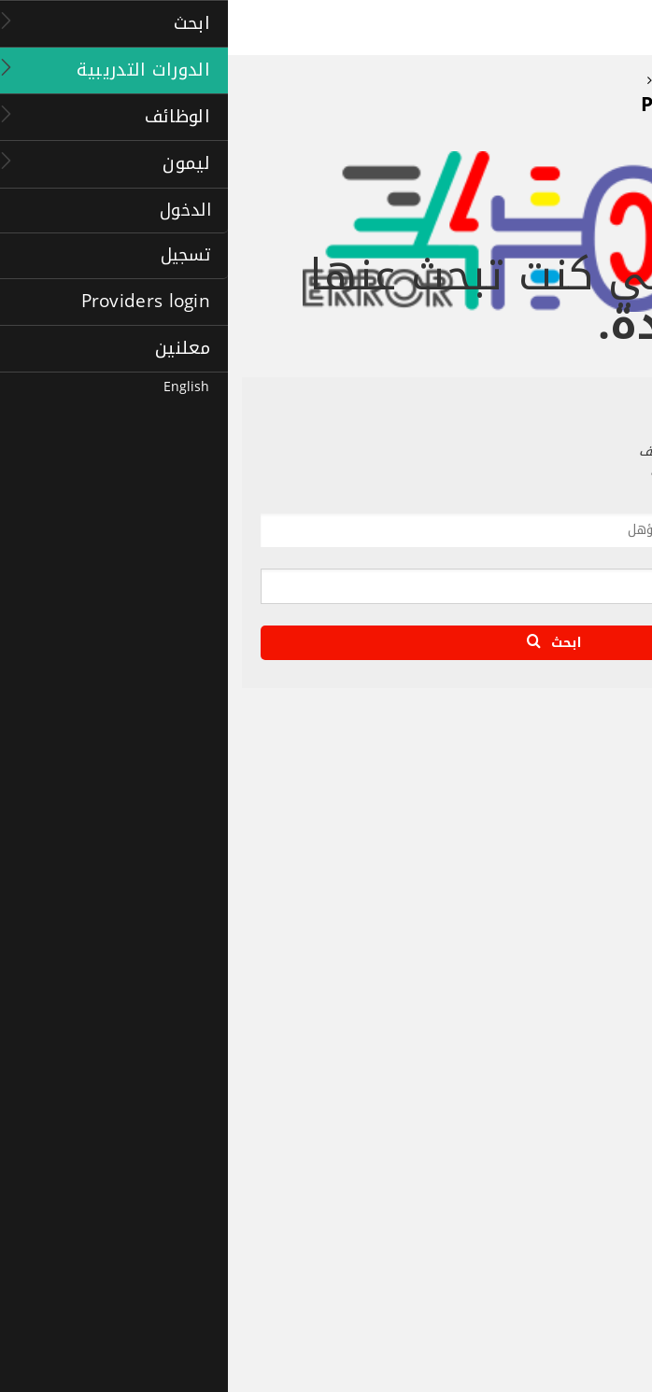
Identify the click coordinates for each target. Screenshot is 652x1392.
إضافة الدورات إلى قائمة (564, 1299)
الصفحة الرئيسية (585, 787)
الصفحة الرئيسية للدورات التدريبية (544, 1170)
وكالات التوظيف (585, 1021)
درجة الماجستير (589, 1192)
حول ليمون (598, 807)
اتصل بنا (605, 893)
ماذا (610, 503)
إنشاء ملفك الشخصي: (571, 1043)
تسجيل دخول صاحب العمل (562, 1107)
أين (611, 558)
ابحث (326, 642)
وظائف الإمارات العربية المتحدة (549, 1064)
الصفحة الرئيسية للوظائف (563, 958)
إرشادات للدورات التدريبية (564, 1256)
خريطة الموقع (590, 872)
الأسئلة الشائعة (585, 850)
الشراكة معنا (593, 829)
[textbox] (349, 533)
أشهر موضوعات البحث (571, 979)
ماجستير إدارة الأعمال (574, 1213)
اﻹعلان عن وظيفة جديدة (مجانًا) (548, 1086)
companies (595, 1000)
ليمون (605, 759)
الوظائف (597, 930)
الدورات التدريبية (571, 1143)
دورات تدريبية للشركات (570, 1235)
